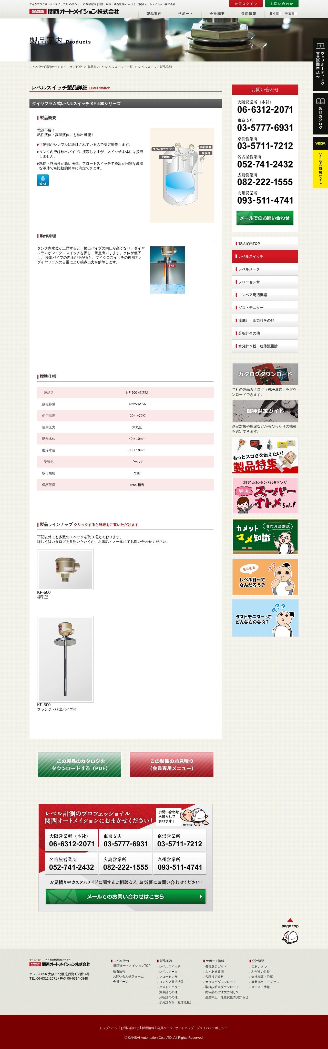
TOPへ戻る (288, 932)
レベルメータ (249, 269)
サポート (185, 14)
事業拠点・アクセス (265, 982)
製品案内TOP (249, 244)
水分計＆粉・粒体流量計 (258, 346)
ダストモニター (250, 308)
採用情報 (249, 14)
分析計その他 (249, 333)
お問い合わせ (281, 4)
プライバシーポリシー (212, 1028)
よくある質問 (214, 971)
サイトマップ (184, 1028)
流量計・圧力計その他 (256, 320)
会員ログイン (246, 4)
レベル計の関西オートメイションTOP (55, 67)
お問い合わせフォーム (128, 976)
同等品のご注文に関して (222, 992)
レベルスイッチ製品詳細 (155, 67)
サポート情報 (215, 961)
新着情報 (119, 971)
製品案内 (154, 14)
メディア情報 (260, 987)
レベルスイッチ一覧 (119, 67)
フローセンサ (249, 282)
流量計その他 (168, 992)
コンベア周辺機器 (252, 295)
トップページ (108, 1028)
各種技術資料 (214, 977)
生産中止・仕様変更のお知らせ (226, 997)
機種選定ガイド (216, 966)
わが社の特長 (260, 971)
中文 (288, 13)
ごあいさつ (259, 966)
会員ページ (120, 981)
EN (272, 13)
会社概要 (217, 14)
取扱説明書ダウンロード (222, 987)
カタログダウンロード (220, 982)
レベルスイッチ (250, 256)
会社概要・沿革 (262, 977)
